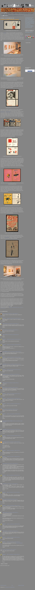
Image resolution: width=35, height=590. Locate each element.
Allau (3, 313)
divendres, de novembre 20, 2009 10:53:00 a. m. (14, 339)
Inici (12, 585)
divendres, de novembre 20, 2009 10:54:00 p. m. (14, 429)
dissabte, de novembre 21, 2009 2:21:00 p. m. (13, 450)
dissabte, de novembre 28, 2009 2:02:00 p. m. (11, 499)
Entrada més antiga (21, 585)
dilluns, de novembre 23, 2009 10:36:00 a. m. (11, 463)
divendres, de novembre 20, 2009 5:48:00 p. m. (14, 398)
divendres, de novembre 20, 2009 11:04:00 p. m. (14, 435)
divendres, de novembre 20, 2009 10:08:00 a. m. (11, 313)
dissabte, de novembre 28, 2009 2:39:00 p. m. (11, 512)
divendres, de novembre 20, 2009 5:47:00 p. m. (14, 393)
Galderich (4, 318)
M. (2, 549)
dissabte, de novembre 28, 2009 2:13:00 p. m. (13, 505)
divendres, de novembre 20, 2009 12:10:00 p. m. (14, 357)
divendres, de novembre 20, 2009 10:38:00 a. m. (12, 323)
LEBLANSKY (4, 429)
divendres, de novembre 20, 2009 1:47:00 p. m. (12, 382)
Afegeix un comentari (4, 563)
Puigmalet (4, 374)
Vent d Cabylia (4, 351)
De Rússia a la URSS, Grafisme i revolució (9, 19)
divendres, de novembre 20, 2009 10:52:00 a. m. (12, 334)
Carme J (3, 463)
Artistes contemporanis (13, 307)
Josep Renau (7, 237)
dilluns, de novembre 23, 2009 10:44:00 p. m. (11, 483)
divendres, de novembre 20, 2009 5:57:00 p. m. (11, 409)
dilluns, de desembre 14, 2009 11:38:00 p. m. (13, 554)
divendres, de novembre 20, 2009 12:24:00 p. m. (14, 369)
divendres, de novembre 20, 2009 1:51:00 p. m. (11, 387)
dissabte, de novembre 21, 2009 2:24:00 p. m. (13, 456)
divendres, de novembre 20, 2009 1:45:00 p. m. (13, 374)
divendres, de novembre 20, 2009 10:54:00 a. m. (14, 344)
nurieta (3, 483)
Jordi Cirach (4, 441)
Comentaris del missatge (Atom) (9, 587)
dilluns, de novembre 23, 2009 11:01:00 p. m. (13, 492)
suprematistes (2, 111)
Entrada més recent (3, 585)
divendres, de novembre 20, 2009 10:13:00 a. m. (14, 318)
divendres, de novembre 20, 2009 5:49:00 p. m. (14, 403)
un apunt (4, 32)
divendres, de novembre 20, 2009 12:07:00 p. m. (14, 351)
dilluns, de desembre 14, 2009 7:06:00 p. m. (9, 549)
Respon (3, 315)
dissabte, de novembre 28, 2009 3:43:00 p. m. (13, 537)
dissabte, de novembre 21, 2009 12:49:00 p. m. (13, 441)
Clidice (3, 323)
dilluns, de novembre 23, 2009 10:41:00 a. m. (13, 475)
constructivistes (8, 111)
